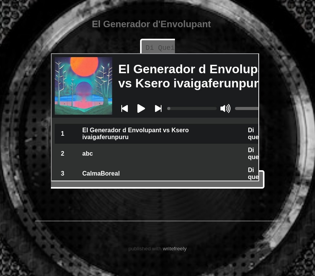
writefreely (175, 248)
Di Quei (160, 48)
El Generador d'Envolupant (151, 24)
